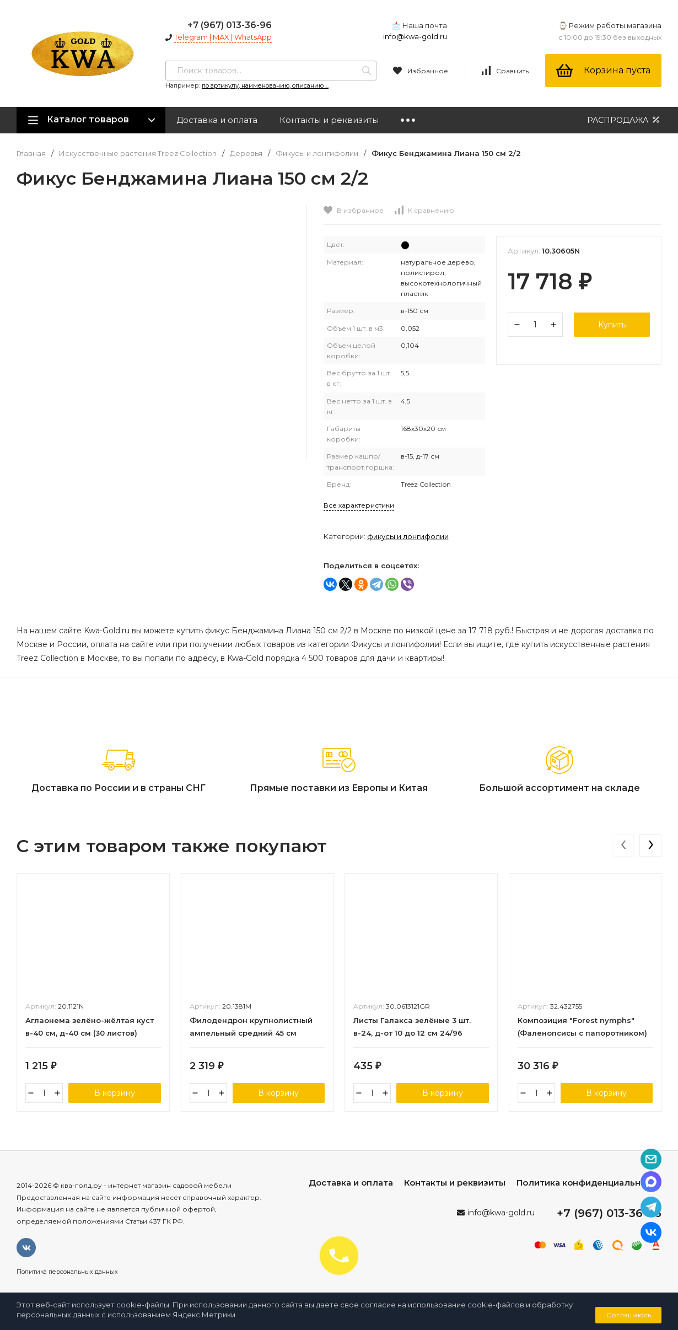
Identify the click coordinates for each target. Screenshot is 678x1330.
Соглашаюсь (628, 1315)
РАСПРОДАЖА (624, 120)
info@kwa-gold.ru (415, 36)
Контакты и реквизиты (329, 120)
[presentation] (623, 845)
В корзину (114, 1093)
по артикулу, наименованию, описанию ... (265, 85)
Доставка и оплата (216, 120)
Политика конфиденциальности (588, 1182)
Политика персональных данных (67, 1271)
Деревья (246, 153)
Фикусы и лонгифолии (317, 153)
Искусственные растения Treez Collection (138, 153)
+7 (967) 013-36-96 (229, 25)
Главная (31, 153)
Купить (612, 325)
